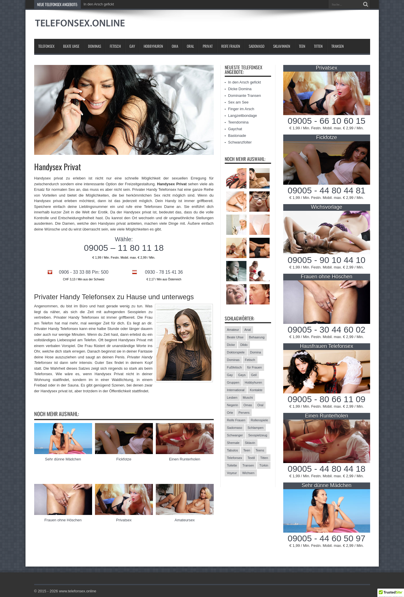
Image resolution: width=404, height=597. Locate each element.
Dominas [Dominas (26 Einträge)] (233, 360)
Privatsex (123, 520)
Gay (132, 46)
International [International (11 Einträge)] (236, 390)
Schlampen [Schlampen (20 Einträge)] (256, 427)
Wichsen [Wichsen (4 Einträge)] (248, 473)
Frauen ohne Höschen (63, 520)
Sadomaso (256, 46)
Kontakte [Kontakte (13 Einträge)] (256, 390)
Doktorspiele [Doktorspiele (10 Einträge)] (236, 352)
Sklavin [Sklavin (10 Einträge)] (250, 442)
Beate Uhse (71, 46)
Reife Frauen (230, 46)
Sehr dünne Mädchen (63, 459)
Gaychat (235, 129)
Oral (190, 46)
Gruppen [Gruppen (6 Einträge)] (233, 382)
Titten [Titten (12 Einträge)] (264, 458)
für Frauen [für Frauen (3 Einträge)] (254, 367)
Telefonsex (46, 46)
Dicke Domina (240, 89)
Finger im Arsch (241, 109)
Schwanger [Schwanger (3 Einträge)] (235, 435)
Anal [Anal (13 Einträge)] (247, 329)
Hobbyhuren (153, 46)
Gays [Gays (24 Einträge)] (242, 375)
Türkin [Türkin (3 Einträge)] (263, 465)
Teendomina (238, 122)
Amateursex (185, 520)
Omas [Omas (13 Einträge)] (248, 405)
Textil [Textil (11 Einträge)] (251, 458)
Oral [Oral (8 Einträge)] (260, 405)
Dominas (94, 46)
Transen (337, 46)
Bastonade (237, 135)
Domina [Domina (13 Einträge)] (255, 352)
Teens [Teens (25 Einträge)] (260, 450)
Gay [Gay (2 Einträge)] (230, 375)
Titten (318, 46)
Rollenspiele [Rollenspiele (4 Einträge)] (259, 420)
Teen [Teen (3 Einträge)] (246, 450)
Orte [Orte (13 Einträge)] (230, 412)
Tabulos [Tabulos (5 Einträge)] (232, 450)
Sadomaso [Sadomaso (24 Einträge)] (234, 427)
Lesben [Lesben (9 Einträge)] (232, 397)
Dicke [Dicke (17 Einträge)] (231, 344)
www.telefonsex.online (77, 591)
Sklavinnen (281, 46)
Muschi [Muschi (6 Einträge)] (248, 397)
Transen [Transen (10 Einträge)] (248, 465)
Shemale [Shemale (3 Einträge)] (233, 442)
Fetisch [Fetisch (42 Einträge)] (250, 360)
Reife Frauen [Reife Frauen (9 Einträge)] (236, 420)
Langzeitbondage (242, 115)
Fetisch (115, 46)
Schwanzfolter (240, 142)
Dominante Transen (244, 95)
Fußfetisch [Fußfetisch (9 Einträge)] (234, 367)
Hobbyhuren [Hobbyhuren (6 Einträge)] (253, 382)
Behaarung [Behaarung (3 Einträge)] (257, 337)
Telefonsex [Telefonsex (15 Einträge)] (234, 458)
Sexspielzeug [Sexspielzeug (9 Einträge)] (257, 435)
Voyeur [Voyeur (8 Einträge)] (232, 473)
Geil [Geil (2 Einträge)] (254, 375)
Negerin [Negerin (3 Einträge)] (232, 405)
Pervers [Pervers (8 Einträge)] (244, 412)
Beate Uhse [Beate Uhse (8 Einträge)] (235, 337)
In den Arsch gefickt (99, 4)
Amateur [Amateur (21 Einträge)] (233, 329)
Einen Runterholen (184, 459)
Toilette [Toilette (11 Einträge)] (232, 465)
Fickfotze (123, 459)
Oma (175, 46)
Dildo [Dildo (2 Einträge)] (244, 344)
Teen (302, 46)
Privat (208, 46)
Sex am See (238, 102)
